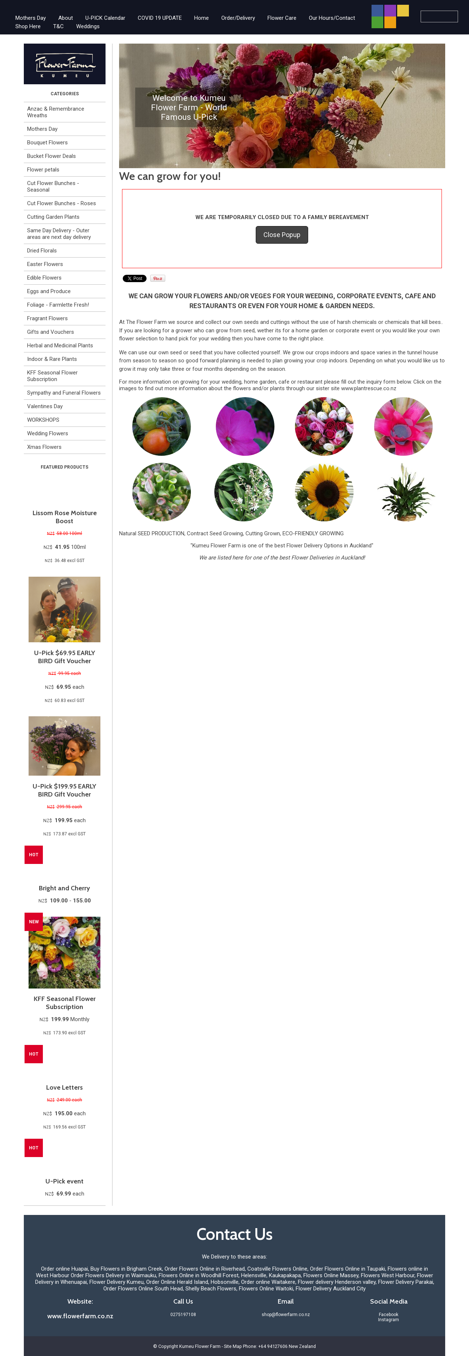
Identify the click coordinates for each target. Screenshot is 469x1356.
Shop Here (28, 26)
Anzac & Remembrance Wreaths (55, 112)
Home (201, 18)
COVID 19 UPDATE (160, 18)
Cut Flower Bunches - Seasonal (53, 186)
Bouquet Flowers (47, 142)
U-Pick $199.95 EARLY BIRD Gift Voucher (64, 790)
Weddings (88, 26)
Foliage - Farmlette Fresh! (58, 305)
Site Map (233, 1346)
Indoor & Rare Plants (52, 359)
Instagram (388, 1319)
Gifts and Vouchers (50, 332)
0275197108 (183, 1314)
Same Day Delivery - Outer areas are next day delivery (59, 233)
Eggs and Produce (49, 291)
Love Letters (64, 1087)
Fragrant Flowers (47, 318)
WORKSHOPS (43, 420)
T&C (58, 26)
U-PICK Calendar (105, 18)
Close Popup (281, 235)
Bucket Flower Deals (51, 156)
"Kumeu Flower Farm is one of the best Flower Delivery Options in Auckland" (282, 545)
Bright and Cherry (64, 888)
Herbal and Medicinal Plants (60, 345)
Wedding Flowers (47, 433)
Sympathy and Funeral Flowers (64, 392)
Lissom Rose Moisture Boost (65, 517)
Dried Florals (42, 250)
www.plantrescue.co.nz (368, 388)
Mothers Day (30, 18)
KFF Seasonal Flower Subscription (52, 376)
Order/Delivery (238, 18)
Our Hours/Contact (332, 18)
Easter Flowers (45, 264)
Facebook (388, 1314)
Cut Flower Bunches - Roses (61, 203)
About (65, 18)
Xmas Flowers (44, 447)
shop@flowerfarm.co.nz (286, 1314)
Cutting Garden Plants (53, 217)
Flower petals (43, 169)
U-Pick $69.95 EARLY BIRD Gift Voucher (64, 657)
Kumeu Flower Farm (200, 1346)
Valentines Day (45, 406)
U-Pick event (64, 1181)
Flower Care (281, 18)
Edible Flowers (44, 277)
